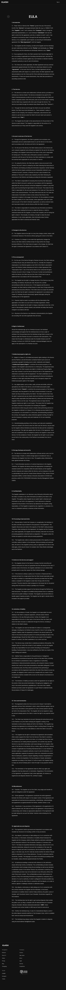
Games (3, 958)
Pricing (3, 960)
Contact (21, 952)
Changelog (4, 966)
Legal (20, 960)
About (20, 958)
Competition (22, 966)
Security (21, 963)
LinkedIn (3, 973)
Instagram (4, 976)
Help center (21, 955)
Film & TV (4, 955)
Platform (4, 952)
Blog (3, 963)
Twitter (3, 978)
